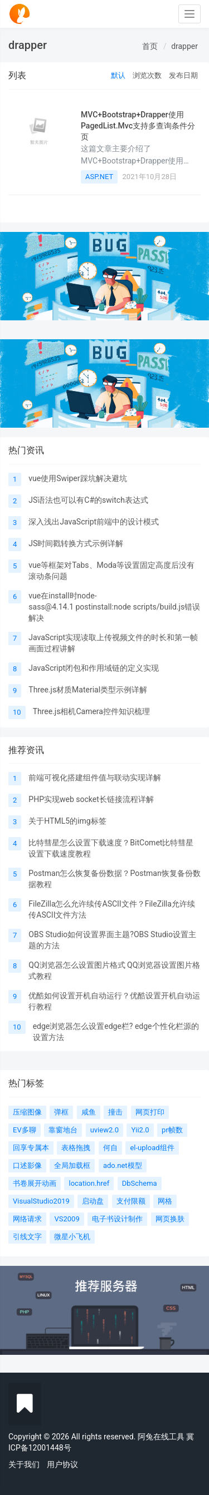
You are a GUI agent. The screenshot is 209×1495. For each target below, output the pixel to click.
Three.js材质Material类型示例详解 (87, 689)
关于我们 (24, 1464)
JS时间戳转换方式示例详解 (75, 543)
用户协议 (62, 1464)
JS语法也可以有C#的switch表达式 (88, 500)
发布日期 (183, 75)
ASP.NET (99, 176)
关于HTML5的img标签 (67, 820)
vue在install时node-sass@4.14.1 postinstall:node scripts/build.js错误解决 (114, 606)
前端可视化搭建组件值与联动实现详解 (94, 777)
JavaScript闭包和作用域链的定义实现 (93, 668)
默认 (118, 75)
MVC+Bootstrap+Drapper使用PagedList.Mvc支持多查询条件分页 (138, 126)
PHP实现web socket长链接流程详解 (90, 799)
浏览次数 (147, 75)
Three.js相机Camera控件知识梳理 (91, 711)
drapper (184, 46)
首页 (150, 46)
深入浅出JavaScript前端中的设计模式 (93, 521)
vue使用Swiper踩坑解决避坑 (77, 478)
